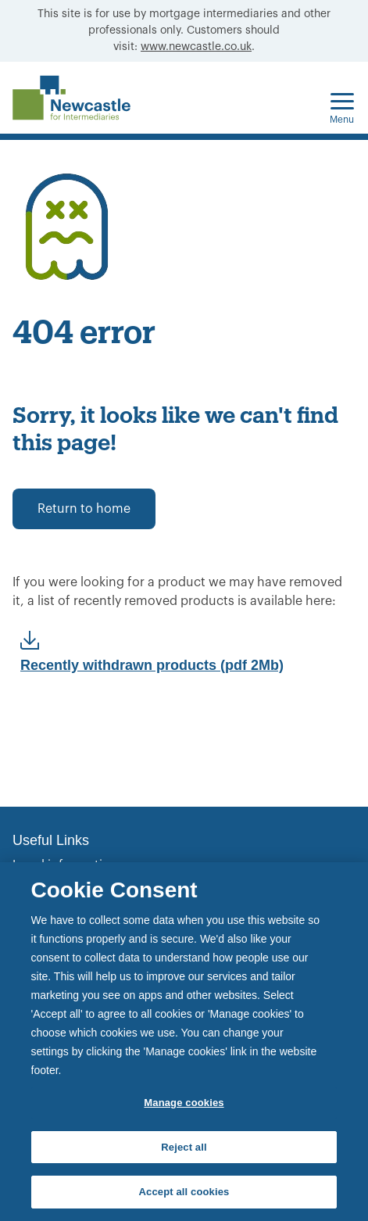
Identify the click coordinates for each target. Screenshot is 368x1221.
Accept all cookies (184, 1192)
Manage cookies (183, 1102)
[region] (184, 1041)
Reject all (183, 1147)
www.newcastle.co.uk (196, 46)
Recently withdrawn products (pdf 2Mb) (152, 665)
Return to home (84, 509)
